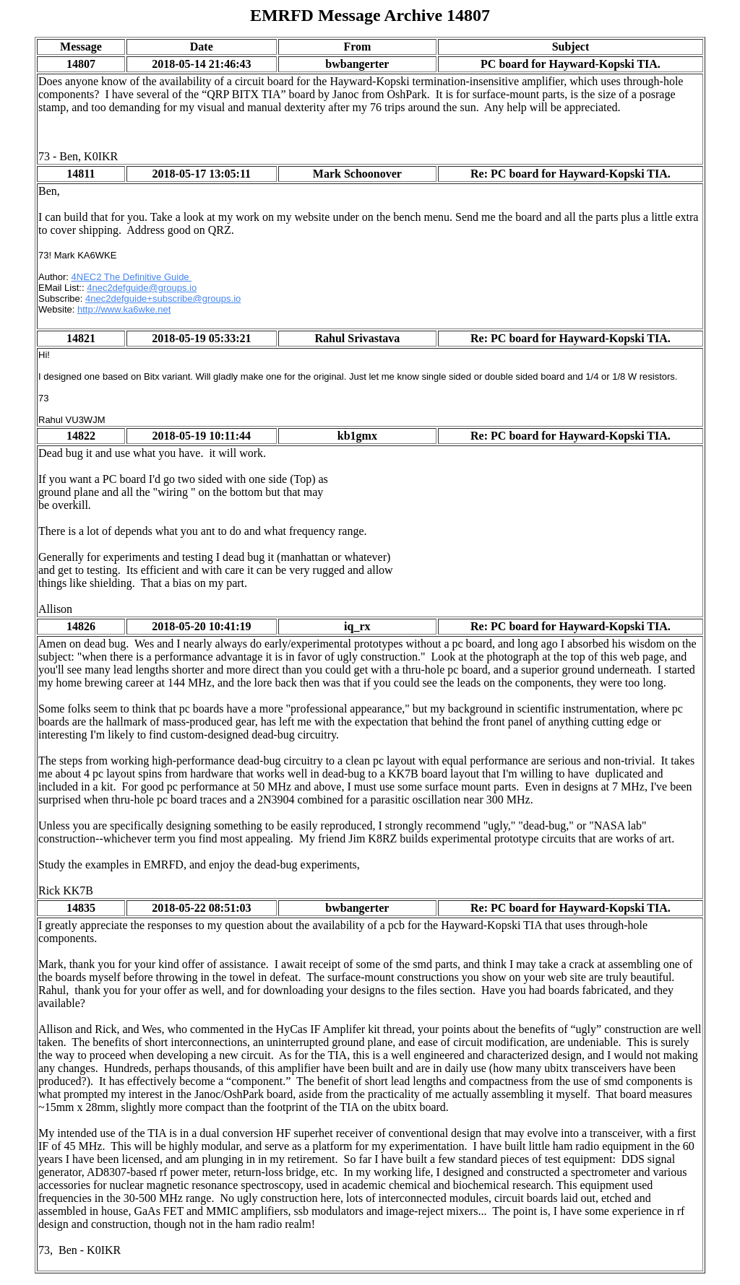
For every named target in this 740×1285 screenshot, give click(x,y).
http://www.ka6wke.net (124, 309)
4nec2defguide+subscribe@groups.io (163, 298)
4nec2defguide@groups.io (142, 287)
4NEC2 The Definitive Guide (132, 276)
